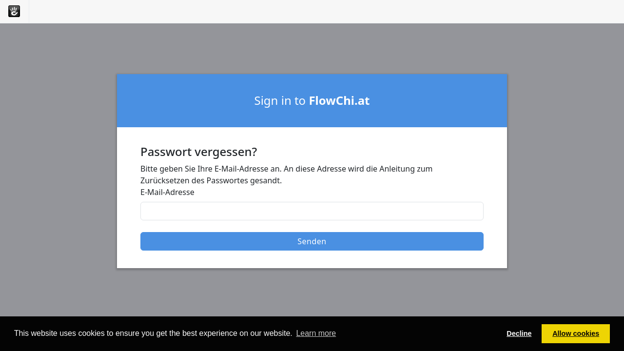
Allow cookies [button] (575, 333)
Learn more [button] (316, 333)
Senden (311, 241)
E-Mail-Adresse (167, 192)
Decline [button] (519, 333)
